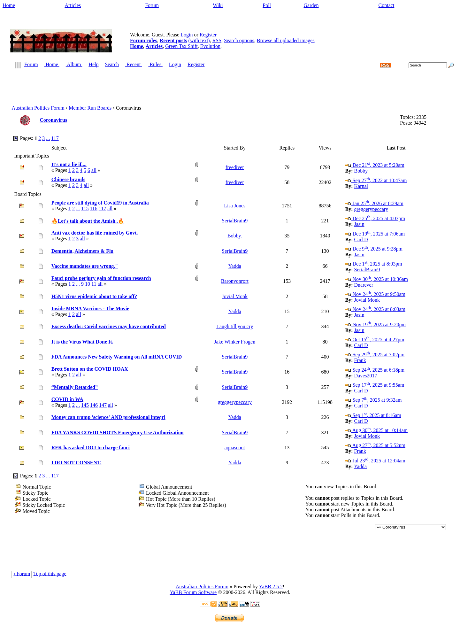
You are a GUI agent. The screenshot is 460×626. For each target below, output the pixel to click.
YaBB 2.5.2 (270, 586)
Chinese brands (68, 179)
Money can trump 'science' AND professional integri (108, 417)
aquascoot (235, 447)
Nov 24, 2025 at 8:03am (375, 309)
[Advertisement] (230, 83)
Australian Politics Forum (38, 108)
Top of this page (49, 573)
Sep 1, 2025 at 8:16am (373, 415)
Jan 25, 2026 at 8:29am (374, 203)
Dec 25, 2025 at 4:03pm (375, 218)
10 (87, 284)
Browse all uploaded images (286, 40)
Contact (387, 5)
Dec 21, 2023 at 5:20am (374, 165)
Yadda (234, 266)
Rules (155, 64)
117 (54, 138)
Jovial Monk (235, 296)
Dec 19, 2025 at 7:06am (375, 233)
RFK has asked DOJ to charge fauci (90, 447)
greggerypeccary (371, 209)
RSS (216, 40)
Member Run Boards (90, 108)
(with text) (199, 40)
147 (103, 405)
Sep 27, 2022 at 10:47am (376, 180)
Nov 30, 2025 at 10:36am (376, 279)
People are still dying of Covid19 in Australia (100, 202)
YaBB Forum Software (193, 592)
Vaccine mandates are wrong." (84, 266)
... (48, 138)
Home (9, 5)
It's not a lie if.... (69, 164)
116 (93, 208)
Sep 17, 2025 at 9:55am (374, 385)
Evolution (210, 46)
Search (112, 64)
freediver (235, 167)
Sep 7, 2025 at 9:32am (373, 400)
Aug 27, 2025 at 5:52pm (375, 445)
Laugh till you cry (234, 326)
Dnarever (363, 285)
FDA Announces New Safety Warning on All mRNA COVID (116, 356)
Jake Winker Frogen (234, 341)
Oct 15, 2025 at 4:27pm (374, 339)
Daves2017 (365, 375)
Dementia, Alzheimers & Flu (82, 251)
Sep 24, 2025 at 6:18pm (374, 370)
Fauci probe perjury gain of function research (101, 278)
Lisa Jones (234, 205)
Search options (239, 40)
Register (208, 34)
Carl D (361, 239)
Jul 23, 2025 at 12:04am (375, 460)
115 (84, 208)
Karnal (361, 186)
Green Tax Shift (181, 46)
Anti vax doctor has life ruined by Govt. (94, 233)
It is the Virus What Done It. (82, 341)
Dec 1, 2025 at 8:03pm (373, 264)
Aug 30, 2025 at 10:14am (376, 430)
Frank (360, 360)
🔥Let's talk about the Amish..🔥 (87, 221)
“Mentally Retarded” (74, 387)
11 (93, 284)
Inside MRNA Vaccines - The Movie (90, 308)
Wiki (218, 5)
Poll (267, 5)
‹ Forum (21, 573)
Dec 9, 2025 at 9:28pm (373, 248)
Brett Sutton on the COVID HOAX (89, 369)
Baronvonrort (235, 281)
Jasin (359, 224)
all (93, 170)
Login (186, 34)
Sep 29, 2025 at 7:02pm (374, 354)
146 (94, 405)
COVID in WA (67, 399)
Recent (133, 64)
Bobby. (361, 171)
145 (85, 405)
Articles (73, 5)
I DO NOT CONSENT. (76, 462)
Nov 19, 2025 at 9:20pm (375, 324)
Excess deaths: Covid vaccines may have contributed (108, 326)
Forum (152, 5)
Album (74, 64)
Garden (310, 5)
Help (93, 64)
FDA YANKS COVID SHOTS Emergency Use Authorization (117, 432)
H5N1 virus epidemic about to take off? (94, 296)
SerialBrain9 (235, 220)
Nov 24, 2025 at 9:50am (375, 294)
